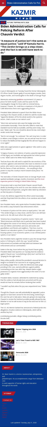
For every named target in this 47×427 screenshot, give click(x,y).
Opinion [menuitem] (5, 413)
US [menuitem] (3, 406)
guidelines (20, 99)
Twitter (23, 18)
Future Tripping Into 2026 (18, 22)
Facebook (20, 18)
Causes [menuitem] (4, 410)
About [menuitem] (4, 417)
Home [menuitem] (4, 403)
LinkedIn (27, 18)
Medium (16, 18)
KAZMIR (23, 12)
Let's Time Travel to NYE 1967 (27, 340)
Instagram (30, 18)
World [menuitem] (4, 408)
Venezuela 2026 (22, 352)
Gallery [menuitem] (4, 415)
